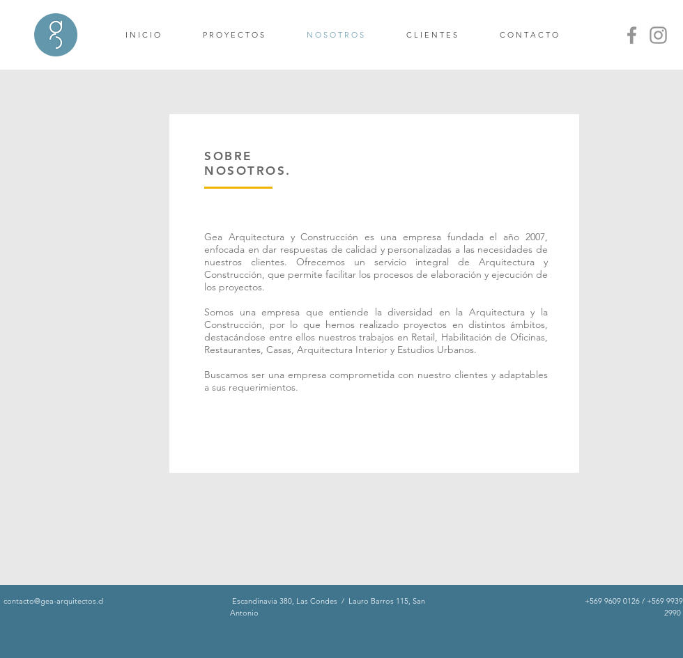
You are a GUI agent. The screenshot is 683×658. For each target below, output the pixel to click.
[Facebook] (631, 35)
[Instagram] (658, 35)
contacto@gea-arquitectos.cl (53, 601)
